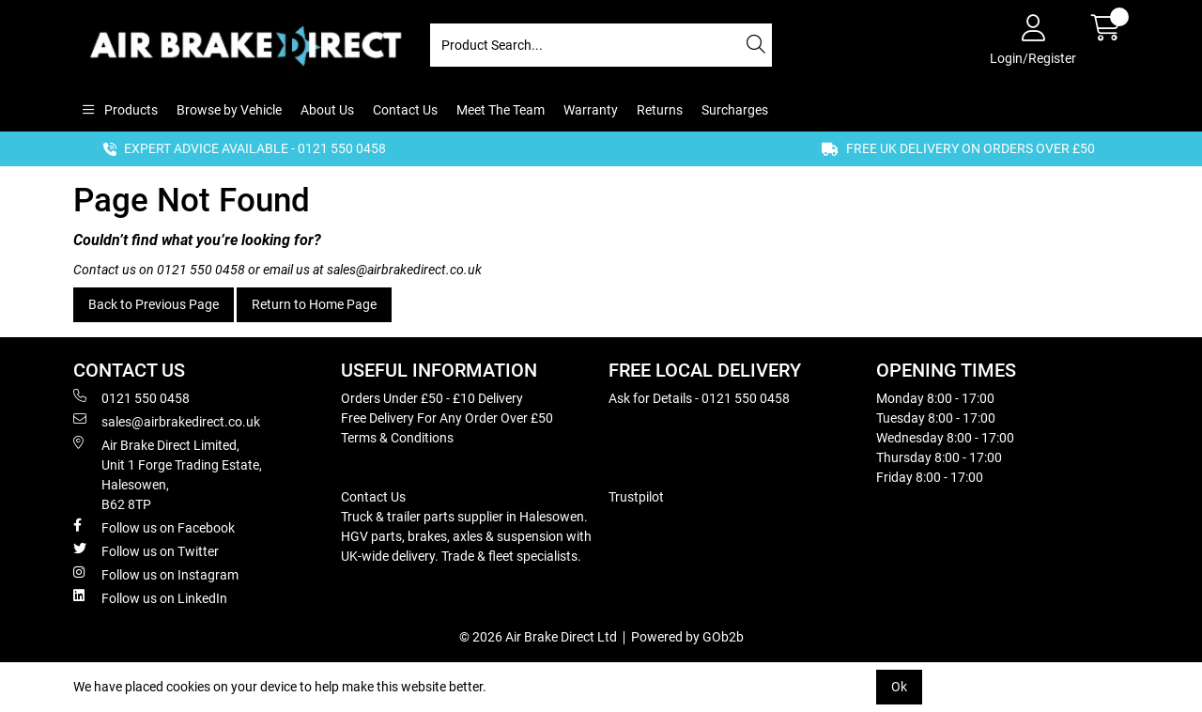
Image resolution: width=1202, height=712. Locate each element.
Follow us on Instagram (156, 573)
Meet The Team (500, 109)
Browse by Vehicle (229, 109)
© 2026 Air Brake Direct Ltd (538, 636)
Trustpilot (636, 496)
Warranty (590, 109)
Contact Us (405, 109)
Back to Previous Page (153, 304)
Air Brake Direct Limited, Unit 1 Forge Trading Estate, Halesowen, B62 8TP (167, 474)
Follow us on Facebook (154, 527)
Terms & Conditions (397, 437)
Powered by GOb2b (687, 636)
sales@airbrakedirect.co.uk (404, 269)
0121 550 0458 (201, 269)
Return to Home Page (314, 304)
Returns (660, 109)
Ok (899, 686)
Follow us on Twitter (146, 550)
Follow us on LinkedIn (150, 597)
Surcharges (734, 109)
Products (129, 109)
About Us (327, 109)
